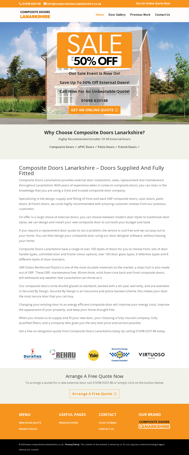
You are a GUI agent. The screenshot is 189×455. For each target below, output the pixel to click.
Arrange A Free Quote (92, 393)
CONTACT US (106, 429)
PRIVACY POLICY (28, 429)
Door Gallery (117, 15)
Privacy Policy (72, 444)
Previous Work (140, 15)
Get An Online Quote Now (153, 3)
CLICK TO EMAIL (108, 422)
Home (100, 15)
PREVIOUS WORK (68, 422)
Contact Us (162, 15)
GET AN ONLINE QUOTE (92, 109)
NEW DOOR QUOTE (30, 422)
